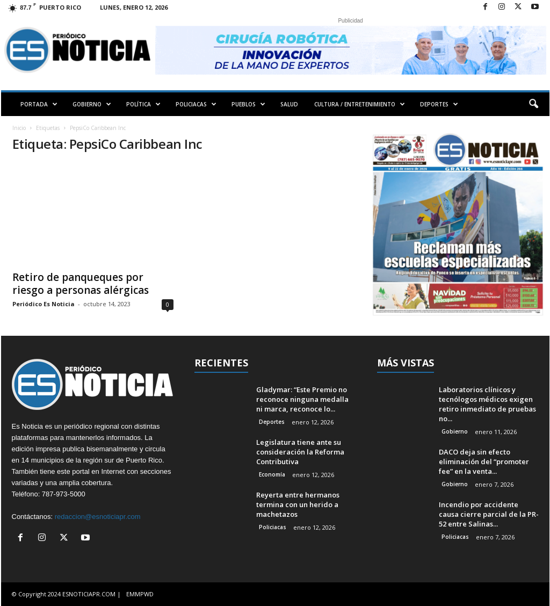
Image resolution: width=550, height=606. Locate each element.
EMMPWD (140, 594)
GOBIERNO (92, 104)
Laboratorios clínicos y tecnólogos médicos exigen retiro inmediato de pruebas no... (487, 404)
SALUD (289, 104)
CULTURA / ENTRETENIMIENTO (359, 104)
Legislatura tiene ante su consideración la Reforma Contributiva (300, 451)
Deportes (272, 421)
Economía (272, 474)
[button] (533, 104)
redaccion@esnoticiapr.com (98, 517)
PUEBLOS (248, 104)
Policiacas (272, 527)
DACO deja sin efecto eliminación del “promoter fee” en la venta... (484, 461)
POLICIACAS (196, 104)
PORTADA (38, 104)
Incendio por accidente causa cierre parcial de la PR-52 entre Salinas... (489, 514)
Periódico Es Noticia (43, 304)
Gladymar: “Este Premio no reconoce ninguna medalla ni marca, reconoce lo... (302, 399)
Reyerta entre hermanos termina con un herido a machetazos (297, 504)
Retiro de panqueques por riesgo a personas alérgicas (80, 283)
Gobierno (455, 431)
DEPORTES (439, 104)
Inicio (19, 128)
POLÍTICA (143, 104)
